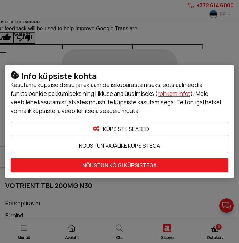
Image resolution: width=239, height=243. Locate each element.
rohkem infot (174, 94)
